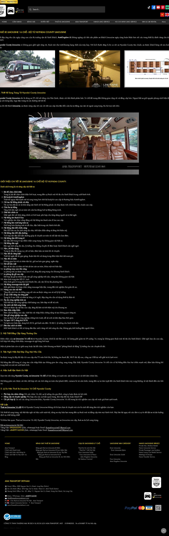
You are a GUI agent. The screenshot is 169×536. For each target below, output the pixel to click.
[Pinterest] (163, 7)
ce (26, 503)
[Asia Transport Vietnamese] (162, 15)
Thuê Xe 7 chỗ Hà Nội (87, 450)
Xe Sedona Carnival (85, 459)
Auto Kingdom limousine (89, 457)
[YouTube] (158, 7)
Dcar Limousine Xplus (118, 450)
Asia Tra (34, 503)
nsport (39, 503)
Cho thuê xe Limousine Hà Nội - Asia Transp (26, 501)
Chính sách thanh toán (12, 450)
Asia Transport (10, 448)
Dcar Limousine (115, 448)
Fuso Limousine (85, 454)
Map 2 (12, 528)
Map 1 (6, 528)
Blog (6, 457)
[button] (17, 22)
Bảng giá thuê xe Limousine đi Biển (48, 448)
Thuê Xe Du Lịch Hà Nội (86, 448)
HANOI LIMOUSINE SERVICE (149, 443)
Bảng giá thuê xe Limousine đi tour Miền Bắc (51, 450)
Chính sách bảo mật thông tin (15, 452)
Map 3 (18, 528)
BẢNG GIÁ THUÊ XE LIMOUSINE (47, 443)
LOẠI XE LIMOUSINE (85, 443)
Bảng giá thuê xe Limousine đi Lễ (49, 454)
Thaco (94, 454)
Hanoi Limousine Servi (18, 503)
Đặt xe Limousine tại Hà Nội (12, 425)
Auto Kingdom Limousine (118, 461)
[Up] (163, 530)
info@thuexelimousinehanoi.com (18, 498)
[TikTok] (149, 7)
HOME (7, 443)
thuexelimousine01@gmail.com (58, 427)
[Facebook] (154, 7)
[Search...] (66, 9)
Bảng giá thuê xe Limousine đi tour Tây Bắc (52, 452)
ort (42, 501)
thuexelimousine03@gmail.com (60, 430)
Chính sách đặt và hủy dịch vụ (16, 454)
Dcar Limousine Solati (85, 452)
